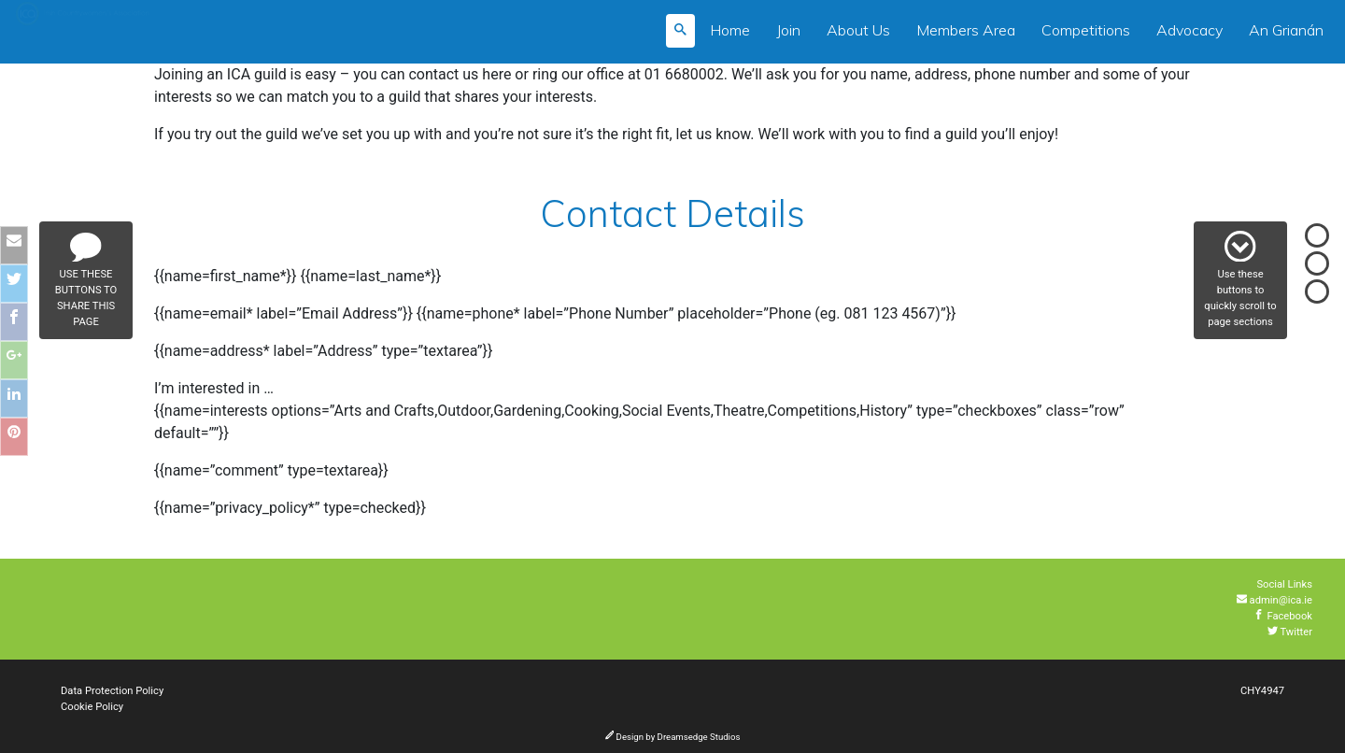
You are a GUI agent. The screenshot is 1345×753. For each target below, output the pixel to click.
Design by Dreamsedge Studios (673, 737)
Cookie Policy (92, 707)
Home (730, 30)
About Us (858, 30)
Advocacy (1189, 30)
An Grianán (1286, 30)
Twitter (1289, 632)
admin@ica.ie (1274, 600)
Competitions (1085, 30)
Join (788, 30)
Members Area (965, 30)
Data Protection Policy (112, 691)
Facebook (1282, 616)
